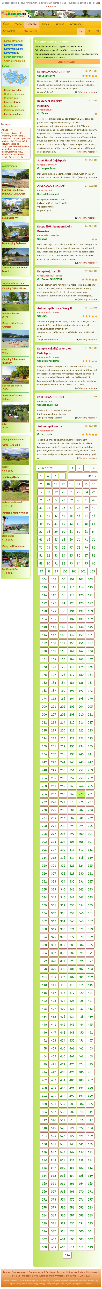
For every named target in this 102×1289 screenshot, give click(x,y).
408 (81, 977)
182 (44, 683)
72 (93, 539)
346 (62, 897)
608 (44, 1247)
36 (63, 508)
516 (81, 1120)
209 (71, 714)
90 (48, 563)
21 (71, 492)
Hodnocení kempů (14, 94)
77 (71, 547)
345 (53, 897)
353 (71, 905)
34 (48, 508)
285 (53, 818)
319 (90, 857)
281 (71, 810)
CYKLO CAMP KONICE (51, 186)
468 (81, 1056)
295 (90, 826)
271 (90, 794)
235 (90, 746)
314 (44, 857)
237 (53, 754)
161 (71, 651)
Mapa (18, 24)
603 (53, 1239)
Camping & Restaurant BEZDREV (13, 361)
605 (71, 1239)
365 (71, 921)
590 (44, 1223)
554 (44, 1176)
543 (53, 1160)
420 (81, 993)
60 (63, 532)
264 (81, 786)
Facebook (50, 1272)
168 (81, 659)
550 (62, 1168)
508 (62, 1112)
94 (78, 563)
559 (90, 1176)
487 (90, 1080)
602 (44, 1239)
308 (44, 850)
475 (90, 1064)
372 (81, 929)
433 (90, 1009)
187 (90, 683)
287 (71, 818)
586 (62, 1215)
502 (62, 1104)
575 (71, 1199)
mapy (36, 1284)
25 (41, 500)
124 (62, 603)
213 (53, 722)
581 (71, 1207)
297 (53, 834)
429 (53, 1009)
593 (71, 1223)
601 (90, 1231)
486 (81, 1080)
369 (53, 929)
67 (56, 539)
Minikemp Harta (10, 477)
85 (71, 555)
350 (44, 905)
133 (90, 611)
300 (81, 834)
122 (44, 603)
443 (71, 1024)
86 (78, 555)
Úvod (6, 24)
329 (71, 873)
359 (71, 913)
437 (71, 1017)
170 (44, 667)
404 (44, 977)
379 (90, 937)
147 (53, 635)
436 (62, 1017)
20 (63, 492)
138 (81, 619)
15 (85, 484)
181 (90, 675)
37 (71, 508)
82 (48, 555)
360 (81, 913)
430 (62, 1009)
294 (81, 826)
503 (71, 1104)
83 (56, 555)
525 (53, 1136)
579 (53, 1207)
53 (71, 524)
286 (62, 818)
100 (64, 571)
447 (53, 1032)
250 (62, 770)
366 (81, 921)
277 (90, 802)
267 (53, 794)
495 (53, 1096)
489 (53, 1088)
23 (86, 492)
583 (90, 1207)
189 (53, 691)
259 (90, 778)
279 (53, 810)
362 (44, 921)
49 (41, 524)
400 (62, 969)
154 (62, 643)
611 (71, 1247)
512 (44, 1120)
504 (81, 1104)
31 (86, 500)
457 (90, 1040)
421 (90, 993)
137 (71, 619)
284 (44, 818)
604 (62, 1239)
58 (48, 532)
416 (44, 993)
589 (90, 1215)
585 (53, 1215)
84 (63, 555)
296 (44, 834)
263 (71, 786)
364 (62, 921)
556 (62, 1176)
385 (90, 945)
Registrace (92, 1272)
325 (90, 865)
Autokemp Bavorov (49, 426)
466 (62, 1056)
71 (86, 539)
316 (62, 857)
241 (90, 754)
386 (44, 953)
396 (81, 961)
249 (53, 770)
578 (44, 1207)
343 (90, 889)
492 (81, 1088)
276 (81, 802)
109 (90, 579)
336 (81, 881)
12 (63, 484)
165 (53, 659)
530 (44, 1144)
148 (62, 635)
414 (81, 985)
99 (56, 571)
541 (90, 1152)
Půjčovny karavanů (14, 109)
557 (71, 1176)
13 (71, 484)
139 (90, 619)
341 (71, 889)
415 (90, 985)
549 (53, 1168)
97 (41, 571)
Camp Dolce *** (10, 217)
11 (55, 484)
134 (44, 619)
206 (44, 714)
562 (62, 1183)
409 (90, 977)
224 (44, 738)
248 (44, 770)
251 (71, 770)
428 (44, 1009)
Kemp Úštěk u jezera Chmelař (12, 325)
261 (53, 786)
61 (71, 532)
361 (90, 913)
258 (81, 778)
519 (53, 1128)
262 (62, 786)
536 (44, 1152)
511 (90, 1112)
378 (81, 937)
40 (93, 508)
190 (62, 691)
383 (71, 945)
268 (62, 794)
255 (53, 778)
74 (48, 547)
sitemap (16, 1275)
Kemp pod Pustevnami (13, 546)
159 (53, 651)
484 (62, 1080)
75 (56, 547)
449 (71, 1032)
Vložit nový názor (67, 61)
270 (81, 794)
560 (44, 1183)
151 (90, 635)
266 (44, 794)
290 (44, 826)
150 (81, 635)
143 (71, 627)
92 (63, 563)
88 (93, 555)
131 (71, 611)
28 (63, 500)
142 (62, 627)
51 (56, 524)
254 (44, 778)
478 (62, 1072)
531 (53, 1144)
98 (49, 571)
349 (90, 897)
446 (44, 1032)
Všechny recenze (87, 92)
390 (81, 953)
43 (56, 516)
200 (44, 706)
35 (56, 508)
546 (81, 1160)
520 (62, 1128)
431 (71, 1009)
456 (81, 1040)
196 (62, 698)
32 (93, 500)
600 (81, 1231)
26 (48, 500)
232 (62, 746)
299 (71, 834)
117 (53, 595)
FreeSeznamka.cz (13, 114)
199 (90, 698)
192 (81, 691)
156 (81, 643)
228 (81, 738)
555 (53, 1176)
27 (56, 500)
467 (71, 1056)
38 (78, 508)
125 (71, 603)
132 (81, 611)
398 (44, 969)
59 (56, 532)
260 (44, 786)
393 (53, 961)
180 (81, 675)
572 (44, 1199)
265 (90, 786)
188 (44, 691)
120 (81, 595)
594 (81, 1223)
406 (62, 977)
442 (62, 1024)
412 (62, 985)
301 (90, 834)
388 (62, 953)
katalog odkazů (22, 1284)
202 (62, 706)
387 (53, 953)
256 (62, 778)
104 (44, 579)
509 (71, 1112)
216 (81, 722)
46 (78, 516)
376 (62, 937)
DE (89, 31)
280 (62, 810)
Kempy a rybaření (13, 44)
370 (62, 929)
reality (57, 1281)
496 (62, 1096)
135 (53, 619)
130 (62, 611)
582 (81, 1207)
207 (53, 714)
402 (81, 969)
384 (81, 945)
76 (63, 547)
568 (62, 1191)
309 (53, 850)
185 (71, 683)
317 (71, 857)
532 (62, 1144)
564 (81, 1183)
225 (53, 738)
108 (81, 579)
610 (62, 1247)
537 (53, 1152)
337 (90, 881)
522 (81, 1128)
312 (81, 850)
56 (93, 524)
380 (44, 945)
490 (62, 1088)
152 (44, 643)
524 (44, 1136)
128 (44, 611)
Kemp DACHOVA (47, 71)
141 (53, 627)
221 (71, 730)
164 (44, 659)
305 (71, 842)
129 (53, 611)
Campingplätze (36, 1272)
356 (44, 913)
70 (78, 539)
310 (62, 850)
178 (62, 675)
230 (44, 746)
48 (93, 516)
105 (53, 579)
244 (62, 762)
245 (71, 762)
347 (71, 897)
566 (44, 1191)
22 (78, 492)
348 (81, 897)
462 (81, 1048)
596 (44, 1231)
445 (90, 1024)
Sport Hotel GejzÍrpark (51, 160)
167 (71, 659)
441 (53, 1024)
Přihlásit (59, 24)
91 (56, 563)
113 (71, 587)
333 (53, 881)
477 (53, 1072)
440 (44, 1024)
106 (62, 579)
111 (53, 587)
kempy (6, 1272)
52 (63, 524)
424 (62, 1001)
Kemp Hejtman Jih (49, 271)
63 (86, 532)
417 (53, 993)
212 (44, 722)
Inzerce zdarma (12, 102)
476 (44, 1072)
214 (62, 722)
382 (62, 945)
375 (53, 937)
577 (90, 1199)
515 (71, 1120)
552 (81, 1168)
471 (53, 1064)
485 (71, 1080)
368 (44, 929)
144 (81, 627)
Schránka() (10, 31)
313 (90, 850)
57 (41, 532)
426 (81, 1001)
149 (71, 635)
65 (41, 539)
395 (71, 961)
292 (62, 826)
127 (90, 603)
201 (53, 706)
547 (90, 1160)
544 (62, 1160)
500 (44, 1104)
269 (71, 794)
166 (62, 659)
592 (62, 1223)
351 (53, 905)
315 (53, 857)
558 (81, 1176)
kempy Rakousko (85, 1284)
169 (90, 659)
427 (90, 1001)
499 (90, 1096)
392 (44, 961)
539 (71, 1152)
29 (71, 500)
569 (71, 1191)
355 (90, 905)
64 (93, 532)
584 (44, 1215)
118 (62, 595)
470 (44, 1064)
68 (63, 539)
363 (53, 921)
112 (62, 587)
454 (62, 1040)
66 (48, 539)
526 (62, 1136)
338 (44, 889)
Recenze (32, 24)
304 (62, 842)
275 (71, 802)
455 (71, 1040)
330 (81, 873)
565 (90, 1183)
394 (62, 961)
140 (44, 627)
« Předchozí (45, 468)
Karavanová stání (13, 40)
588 (81, 1215)
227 (71, 738)
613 (90, 1247)
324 (81, 865)
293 (71, 826)
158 (44, 651)
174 (81, 667)
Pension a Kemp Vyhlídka (15, 512)
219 (53, 730)
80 (93, 547)
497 (71, 1096)
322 (62, 865)
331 (90, 873)
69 (71, 539)
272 (44, 802)
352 (62, 905)
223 (90, 730)
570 (81, 1191)
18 (48, 492)
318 (81, 857)
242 (44, 762)
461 (71, 1048)
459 (53, 1048)
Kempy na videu (13, 90)
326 (44, 873)
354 (81, 905)
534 (81, 1144)
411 (53, 985)
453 (53, 1040)
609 (53, 1247)
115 (90, 587)
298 (62, 834)
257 (71, 778)
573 (53, 1199)
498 (81, 1096)
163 (90, 651)
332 (44, 881)
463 (90, 1048)
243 (53, 762)
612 (81, 1247)
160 (62, 651)
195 (53, 698)
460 (62, 1048)
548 (44, 1168)
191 (71, 691)
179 (71, 675)
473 (71, 1064)
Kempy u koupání (13, 48)
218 (44, 730)
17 (41, 492)
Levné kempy (11, 106)
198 (81, 698)
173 (71, 667)
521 (71, 1128)
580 (62, 1207)
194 (44, 698)
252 (81, 770)
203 (71, 706)
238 (62, 754)
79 (86, 547)
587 (71, 1215)
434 (44, 1017)
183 (53, 683)
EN (97, 31)
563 (71, 1183)
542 (44, 1160)
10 (48, 484)
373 (90, 929)
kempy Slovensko (13, 56)
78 (78, 547)
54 (78, 524)
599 (71, 1231)
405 (53, 977)
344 (44, 897)
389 (71, 953)
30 (78, 500)
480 (81, 1072)
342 (81, 889)
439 (90, 1017)
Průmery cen (11, 97)
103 (92, 571)
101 (74, 571)
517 (90, 1120)
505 (90, 1104)
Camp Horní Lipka (11, 444)
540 (81, 1152)
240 (81, 754)
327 (53, 873)
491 (71, 1088)
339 (53, 889)
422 (44, 1001)
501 (53, 1104)
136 (62, 619)
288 (81, 818)
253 (90, 770)
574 (62, 1199)
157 (90, 643)
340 (62, 889)
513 (53, 1120)
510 (81, 1112)
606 (81, 1239)
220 (62, 730)
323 (71, 865)
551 (71, 1168)
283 (90, 810)
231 (53, 746)
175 (90, 667)
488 (44, 1088)
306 (81, 842)
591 (53, 1223)
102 (83, 571)
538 (62, 1152)
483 (53, 1080)
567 (53, 1191)
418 (62, 993)
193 (90, 691)
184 (62, 683)
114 (81, 587)
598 (62, 1231)
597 (53, 1231)
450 (81, 1032)
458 (44, 1048)
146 (44, 635)
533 (71, 1144)
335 (71, 881)
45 (71, 516)
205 (90, 706)
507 (53, 1112)
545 (71, 1160)
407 (71, 977)
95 (86, 563)
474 (81, 1064)
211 (90, 714)
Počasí (46, 24)
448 (62, 1032)
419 (71, 993)
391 (90, 953)
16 (93, 484)
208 (62, 714)
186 (81, 683)
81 (41, 555)
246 (81, 762)
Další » (92, 476)
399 (53, 969)
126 (81, 603)
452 (44, 1040)
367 (90, 921)
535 (90, 1144)
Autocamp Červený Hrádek (12, 397)
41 (41, 516)
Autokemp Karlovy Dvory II (54, 308)
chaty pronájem (53, 1284)
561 (53, 1183)
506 (44, 1112)
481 (90, 1072)
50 (48, 524)
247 (90, 762)
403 (90, 969)
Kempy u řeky (11, 52)
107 (71, 579)
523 (90, 1128)
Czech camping (19, 1272)
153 (53, 643)
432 (81, 1009)
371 (71, 929)
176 (44, 675)
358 (62, 913)
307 (90, 842)
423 (53, 1001)
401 (71, 969)
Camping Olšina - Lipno (14, 288)
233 (71, 746)
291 (53, 826)
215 (71, 722)
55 (86, 524)
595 (90, 1223)
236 (44, 754)
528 (81, 1136)
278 (44, 810)
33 (41, 508)
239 (71, 754)
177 (53, 675)
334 (62, 881)
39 (86, 508)
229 (90, 738)
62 (78, 532)
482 (44, 1080)
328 (62, 873)
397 (90, 961)
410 (44, 985)
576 (81, 1199)
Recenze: (6, 124)
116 (44, 595)
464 (44, 1056)
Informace (75, 24)
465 (53, 1056)
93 (71, 563)
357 (53, 913)
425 (71, 1001)
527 (71, 1136)
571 (90, 1191)
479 (71, 1072)
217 (90, 722)
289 (90, 818)
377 (71, 937)
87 (86, 555)
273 (53, 802)
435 (53, 1017)
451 (90, 1032)
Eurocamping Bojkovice (14, 243)
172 (62, 667)
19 (56, 492)
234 (81, 746)
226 (62, 738)
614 (67, 1255)
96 (93, 563)
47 (86, 516)
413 (71, 985)
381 (53, 945)
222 (81, 730)
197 (71, 698)
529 (90, 1136)
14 (78, 484)
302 (44, 842)
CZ (81, 31)
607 (90, 1239)
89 (41, 563)
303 (53, 842)
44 (63, 516)
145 (90, 627)
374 (44, 937)
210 (81, 714)
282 (81, 810)
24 (93, 492)
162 (81, 651)
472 (62, 1064)
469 (90, 1056)
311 (71, 850)
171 (53, 667)
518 (44, 1128)
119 (71, 595)
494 (44, 1096)
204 (81, 706)
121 (90, 595)
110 (44, 587)
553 (90, 1168)
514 (62, 1120)
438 (81, 1017)
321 (53, 865)
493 (90, 1088)
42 (48, 516)
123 (53, 603)
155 (71, 643)
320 (44, 865)
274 (62, 802)
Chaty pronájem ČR (14, 60)
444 (81, 1024)
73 (41, 547)
